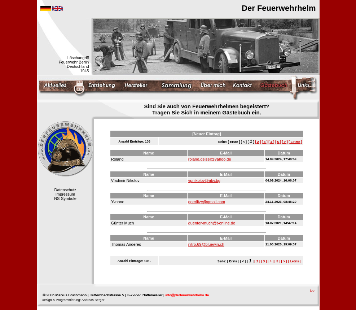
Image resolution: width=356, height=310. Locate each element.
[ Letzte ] (295, 142)
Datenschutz (65, 190)
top (312, 290)
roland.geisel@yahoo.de (209, 159)
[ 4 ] (271, 142)
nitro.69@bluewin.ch (206, 244)
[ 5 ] (278, 142)
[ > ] (284, 142)
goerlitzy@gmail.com (206, 202)
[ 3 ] (265, 142)
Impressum (65, 194)
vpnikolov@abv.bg (204, 180)
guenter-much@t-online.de (211, 223)
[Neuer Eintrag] (206, 134)
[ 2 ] (258, 142)
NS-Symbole (65, 198)
